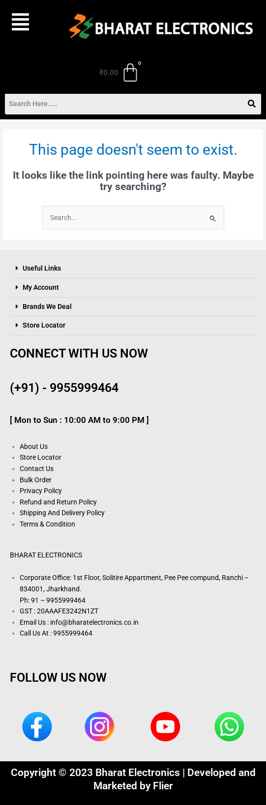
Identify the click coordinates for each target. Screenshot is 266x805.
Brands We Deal (47, 306)
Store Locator (44, 325)
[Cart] (120, 72)
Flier (163, 786)
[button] (26, 22)
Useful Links (42, 268)
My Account (41, 287)
